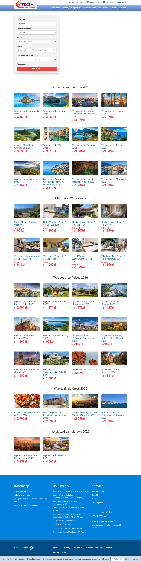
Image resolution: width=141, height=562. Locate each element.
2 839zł (51, 421)
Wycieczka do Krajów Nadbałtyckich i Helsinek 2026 (84, 114)
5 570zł (109, 117)
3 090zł (109, 185)
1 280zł (80, 185)
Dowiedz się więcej (132, 559)
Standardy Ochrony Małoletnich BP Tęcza (69, 532)
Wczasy (66, 8)
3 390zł (22, 151)
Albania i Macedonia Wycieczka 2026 (24, 146)
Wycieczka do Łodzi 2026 (85, 369)
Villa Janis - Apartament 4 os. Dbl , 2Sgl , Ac (26, 257)
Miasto (19, 38)
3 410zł (51, 188)
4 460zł (22, 117)
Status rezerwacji (98, 491)
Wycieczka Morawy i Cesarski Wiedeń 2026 (83, 180)
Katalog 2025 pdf (119, 8)
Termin (19, 46)
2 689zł (80, 418)
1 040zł (51, 264)
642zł (79, 373)
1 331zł (109, 375)
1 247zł (22, 375)
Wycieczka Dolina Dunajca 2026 (110, 302)
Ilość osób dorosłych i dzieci (28, 55)
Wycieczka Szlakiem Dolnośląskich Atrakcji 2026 (112, 338)
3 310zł (51, 151)
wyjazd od (26, 50)
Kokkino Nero (19, 228)
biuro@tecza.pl (95, 2)
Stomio (46, 228)
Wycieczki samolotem (92, 8)
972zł (50, 341)
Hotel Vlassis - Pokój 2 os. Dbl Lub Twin (54, 223)
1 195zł (51, 230)
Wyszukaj (37, 69)
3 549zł (109, 151)
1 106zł (109, 264)
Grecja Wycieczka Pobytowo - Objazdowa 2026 (54, 415)
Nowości (106, 8)
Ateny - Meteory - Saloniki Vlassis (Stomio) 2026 (85, 413)
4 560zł (51, 461)
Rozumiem (116, 559)
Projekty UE (76, 8)
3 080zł (80, 151)
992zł (79, 344)
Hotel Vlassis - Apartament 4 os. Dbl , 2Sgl (83, 259)
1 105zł (80, 230)
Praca (94, 499)
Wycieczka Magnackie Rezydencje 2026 (83, 302)
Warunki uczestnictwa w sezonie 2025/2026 (70, 491)
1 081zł (51, 378)
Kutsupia (104, 262)
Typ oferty (21, 20)
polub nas (109, 2)
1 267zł (22, 341)
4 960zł (51, 117)
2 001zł (22, 307)
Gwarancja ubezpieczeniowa (64, 521)
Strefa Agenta (120, 2)
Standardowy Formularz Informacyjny (68, 528)
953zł (21, 230)
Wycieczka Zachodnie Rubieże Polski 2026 (25, 302)
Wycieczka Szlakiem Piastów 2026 (24, 337)
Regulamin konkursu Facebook (26, 505)
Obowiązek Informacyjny (62, 524)
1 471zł (51, 307)
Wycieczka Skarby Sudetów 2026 (110, 371)
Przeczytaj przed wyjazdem (102, 521)
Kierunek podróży (24, 29)
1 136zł (109, 230)
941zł (21, 264)
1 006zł (80, 267)
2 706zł (22, 418)
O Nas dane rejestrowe (23, 491)
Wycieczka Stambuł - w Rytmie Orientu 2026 (25, 456)
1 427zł (109, 307)
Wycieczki (56, 8)
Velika (16, 262)
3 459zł (22, 461)
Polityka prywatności (22, 495)
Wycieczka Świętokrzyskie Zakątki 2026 (54, 372)
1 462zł (22, 185)
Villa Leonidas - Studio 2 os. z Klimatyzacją (113, 257)
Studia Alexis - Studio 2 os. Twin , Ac (83, 223)
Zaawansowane (23, 64)
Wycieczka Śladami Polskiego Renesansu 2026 (83, 338)
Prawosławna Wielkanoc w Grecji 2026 (26, 413)
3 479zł (80, 120)
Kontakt (95, 495)
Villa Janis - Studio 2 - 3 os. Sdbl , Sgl (54, 257)
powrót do (46, 50)
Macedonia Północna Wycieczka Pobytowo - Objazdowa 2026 (54, 182)
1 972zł (80, 307)
